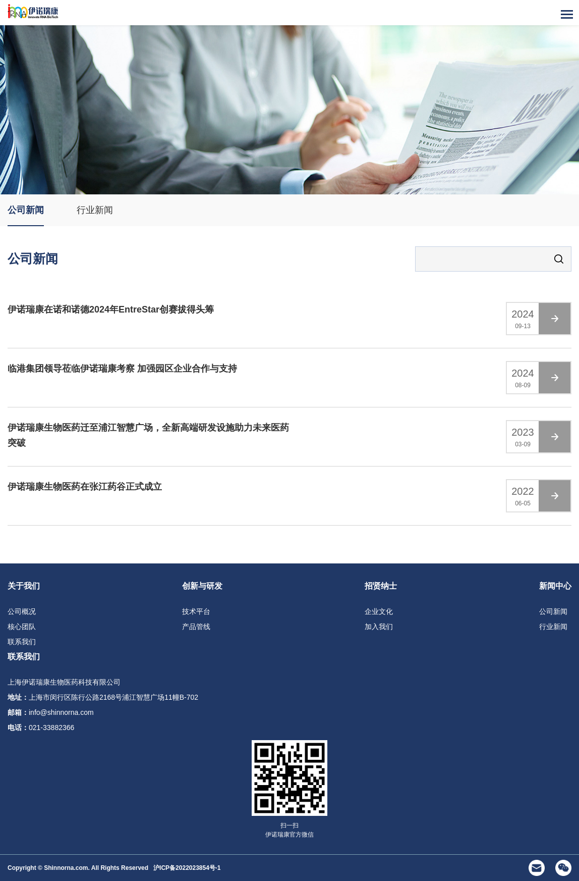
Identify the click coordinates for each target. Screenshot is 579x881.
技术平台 (196, 611)
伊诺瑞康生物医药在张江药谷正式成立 (85, 487)
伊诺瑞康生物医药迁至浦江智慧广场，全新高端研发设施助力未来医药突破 (148, 435)
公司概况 (22, 611)
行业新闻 (95, 210)
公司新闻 (26, 210)
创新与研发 (202, 586)
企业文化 (379, 611)
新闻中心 (555, 586)
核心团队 (22, 627)
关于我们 (24, 586)
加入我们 (379, 627)
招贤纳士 (381, 586)
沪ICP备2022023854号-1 (186, 867)
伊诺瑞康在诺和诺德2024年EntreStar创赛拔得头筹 (111, 310)
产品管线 (196, 627)
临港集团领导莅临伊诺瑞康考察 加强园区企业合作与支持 (122, 369)
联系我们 (22, 642)
